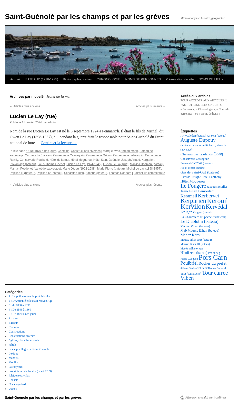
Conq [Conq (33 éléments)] (218, 153)
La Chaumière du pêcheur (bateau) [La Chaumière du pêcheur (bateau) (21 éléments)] (203, 217)
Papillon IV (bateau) (49, 173)
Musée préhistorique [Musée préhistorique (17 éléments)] (191, 248)
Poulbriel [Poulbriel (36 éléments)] (189, 263)
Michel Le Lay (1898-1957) (143, 168)
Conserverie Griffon (99, 155)
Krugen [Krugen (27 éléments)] (186, 212)
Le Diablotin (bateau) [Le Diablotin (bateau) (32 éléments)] (199, 221)
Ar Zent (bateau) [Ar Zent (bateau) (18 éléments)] (216, 135)
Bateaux (13, 322)
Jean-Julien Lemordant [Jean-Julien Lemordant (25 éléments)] (197, 191)
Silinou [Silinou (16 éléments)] (184, 268)
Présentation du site (180, 79)
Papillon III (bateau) (22, 173)
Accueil (15, 79)
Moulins (14, 362)
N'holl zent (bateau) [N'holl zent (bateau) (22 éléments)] (193, 253)
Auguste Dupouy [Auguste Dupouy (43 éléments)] (198, 140)
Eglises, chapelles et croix (24, 340)
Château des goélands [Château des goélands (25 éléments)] (196, 154)
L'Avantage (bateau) (23, 164)
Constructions (17, 331)
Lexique (13, 353)
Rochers (13, 380)
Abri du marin (129, 151)
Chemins (63, 151)
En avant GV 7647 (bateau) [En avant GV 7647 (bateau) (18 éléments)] (196, 163)
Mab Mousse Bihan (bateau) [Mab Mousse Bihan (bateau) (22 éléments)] (199, 230)
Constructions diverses (85, 151)
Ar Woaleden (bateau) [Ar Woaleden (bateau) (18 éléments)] (193, 135)
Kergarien (148, 159)
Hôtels (12, 344)
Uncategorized (17, 384)
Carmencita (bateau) (38, 155)
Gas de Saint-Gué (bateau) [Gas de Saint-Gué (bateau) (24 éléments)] (199, 172)
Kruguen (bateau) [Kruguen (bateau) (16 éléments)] (202, 212)
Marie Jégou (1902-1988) (79, 168)
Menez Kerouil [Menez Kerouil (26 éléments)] (192, 235)
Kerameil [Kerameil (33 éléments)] (188, 196)
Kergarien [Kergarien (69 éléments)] (193, 200)
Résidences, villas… (21, 375)
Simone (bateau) (96, 173)
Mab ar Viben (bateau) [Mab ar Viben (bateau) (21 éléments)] (195, 226)
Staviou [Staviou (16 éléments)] (193, 268)
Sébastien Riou (74, 173)
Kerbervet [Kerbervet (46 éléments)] (208, 196)
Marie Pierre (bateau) (111, 168)
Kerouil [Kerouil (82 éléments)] (217, 200)
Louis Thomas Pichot (51, 164)
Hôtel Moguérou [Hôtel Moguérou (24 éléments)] (192, 181)
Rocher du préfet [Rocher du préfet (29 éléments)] (213, 263)
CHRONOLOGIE (108, 79)
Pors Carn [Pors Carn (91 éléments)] (213, 257)
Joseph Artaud (130, 159)
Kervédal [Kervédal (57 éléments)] (217, 206)
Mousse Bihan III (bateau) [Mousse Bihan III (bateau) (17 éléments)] (195, 244)
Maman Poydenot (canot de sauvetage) (35, 168)
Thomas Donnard (120, 173)
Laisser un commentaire (149, 173)
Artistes (13, 318)
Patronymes (16, 366)
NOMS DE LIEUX (211, 79)
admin (52, 122)
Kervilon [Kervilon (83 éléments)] (192, 206)
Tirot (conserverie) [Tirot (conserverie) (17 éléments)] (190, 273)
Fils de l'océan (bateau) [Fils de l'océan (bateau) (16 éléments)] (192, 167)
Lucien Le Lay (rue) (33, 116)
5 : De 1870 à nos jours (41, 151)
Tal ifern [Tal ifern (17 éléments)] (202, 268)
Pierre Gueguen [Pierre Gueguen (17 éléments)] (189, 258)
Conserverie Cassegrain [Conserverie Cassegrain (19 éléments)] (194, 159)
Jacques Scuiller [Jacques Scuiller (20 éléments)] (217, 186)
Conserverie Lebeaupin (128, 155)
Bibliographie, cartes (77, 79)
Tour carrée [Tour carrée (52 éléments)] (215, 272)
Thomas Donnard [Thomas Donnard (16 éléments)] (217, 268)
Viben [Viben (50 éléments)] (187, 278)
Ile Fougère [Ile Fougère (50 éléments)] (193, 186)
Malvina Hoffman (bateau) (147, 164)
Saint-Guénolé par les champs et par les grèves (87, 16)
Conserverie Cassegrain (69, 155)
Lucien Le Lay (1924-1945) (84, 164)
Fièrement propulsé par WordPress (205, 397)
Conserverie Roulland (34, 159)
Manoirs (14, 358)
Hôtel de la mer (59, 159)
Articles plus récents (151, 106)
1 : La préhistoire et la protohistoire (29, 296)
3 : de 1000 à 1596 (19, 305)
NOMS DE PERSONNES (143, 79)
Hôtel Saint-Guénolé (106, 159)
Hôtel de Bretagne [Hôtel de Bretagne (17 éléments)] (190, 176)
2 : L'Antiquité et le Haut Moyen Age (30, 300)
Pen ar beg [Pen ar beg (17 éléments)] (214, 252)
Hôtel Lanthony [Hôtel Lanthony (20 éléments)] (211, 177)
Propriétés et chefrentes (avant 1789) (30, 371)
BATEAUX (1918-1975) (41, 79)
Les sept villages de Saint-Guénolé (29, 349)
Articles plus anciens (25, 106)
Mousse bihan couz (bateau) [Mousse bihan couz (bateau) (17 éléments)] (196, 239)
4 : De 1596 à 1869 (20, 309)
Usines (13, 388)
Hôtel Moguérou (81, 159)
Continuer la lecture (59, 143)
